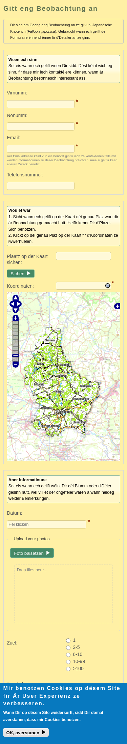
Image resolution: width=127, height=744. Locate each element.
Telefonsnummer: (25, 174)
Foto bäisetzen (28, 553)
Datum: (14, 513)
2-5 (76, 647)
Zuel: (12, 643)
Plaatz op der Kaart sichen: (27, 259)
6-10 (77, 654)
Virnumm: (17, 92)
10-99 (79, 661)
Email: (13, 137)
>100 (78, 668)
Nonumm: (17, 115)
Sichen (17, 273)
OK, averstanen (22, 734)
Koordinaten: (20, 286)
